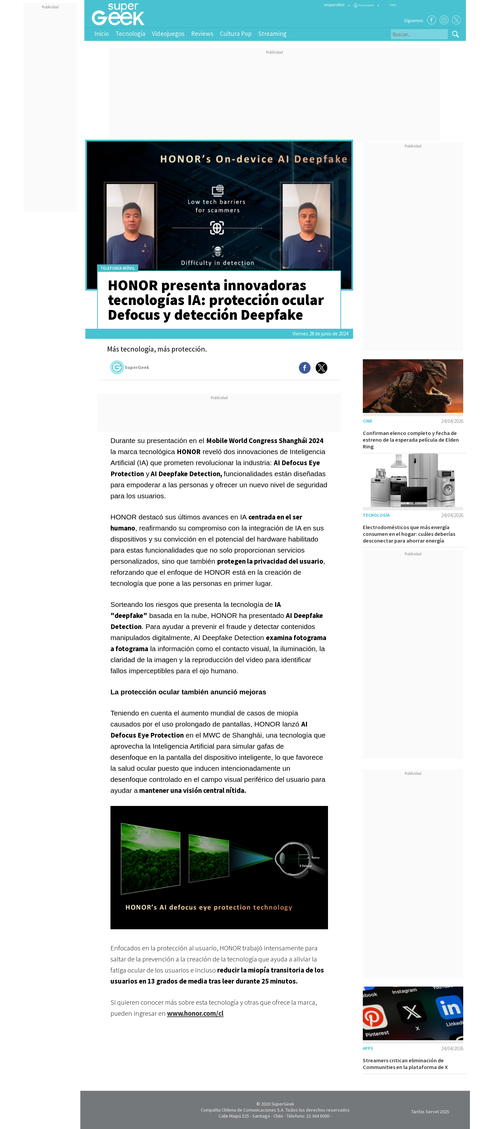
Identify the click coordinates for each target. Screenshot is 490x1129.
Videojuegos (168, 33)
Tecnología (130, 33)
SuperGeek (129, 367)
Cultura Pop (236, 33)
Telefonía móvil (117, 268)
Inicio (101, 33)
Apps (368, 1048)
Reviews (202, 33)
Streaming (272, 33)
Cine (367, 421)
